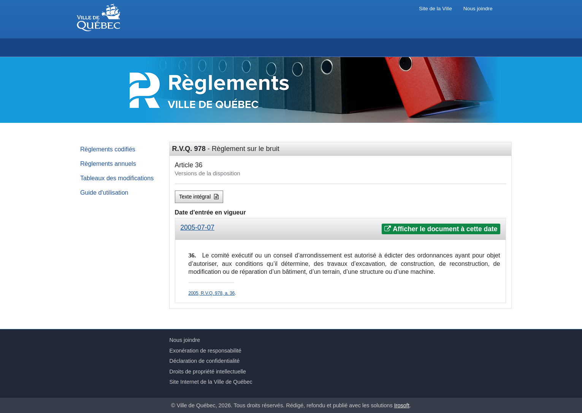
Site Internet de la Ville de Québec (211, 382)
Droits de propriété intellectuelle (208, 372)
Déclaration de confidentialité (205, 361)
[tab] (340, 229)
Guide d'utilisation (104, 192)
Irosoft (401, 405)
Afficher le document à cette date (440, 229)
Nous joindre (478, 8)
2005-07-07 (198, 227)
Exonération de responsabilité (206, 351)
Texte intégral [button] (199, 197)
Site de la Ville (435, 8)
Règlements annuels (108, 163)
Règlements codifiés (107, 149)
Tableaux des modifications (117, 178)
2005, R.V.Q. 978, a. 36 (212, 293)
